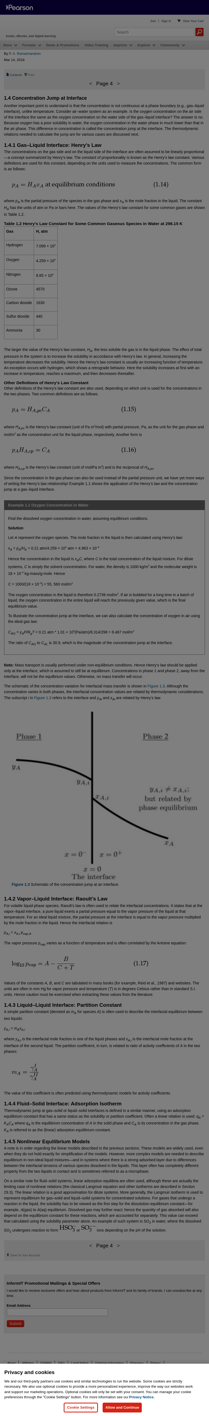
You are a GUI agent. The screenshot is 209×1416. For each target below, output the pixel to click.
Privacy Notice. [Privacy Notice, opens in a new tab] (142, 1397)
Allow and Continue (122, 1407)
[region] (104, 1390)
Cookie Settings (80, 1407)
